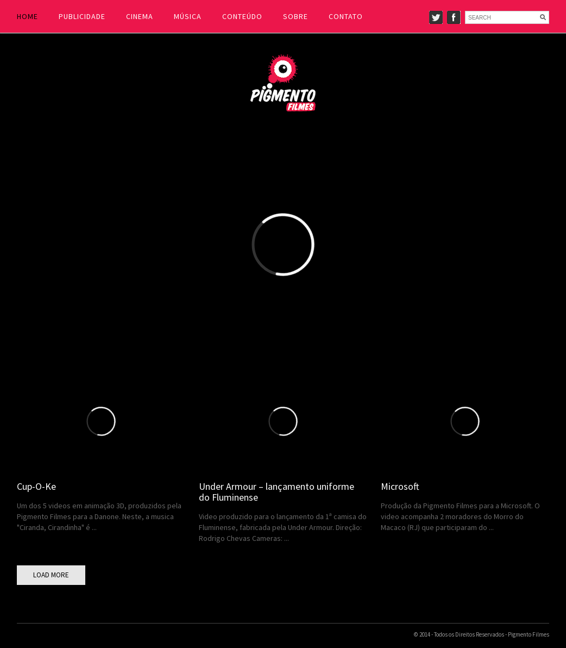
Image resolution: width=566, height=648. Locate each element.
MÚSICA (188, 16)
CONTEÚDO (242, 16)
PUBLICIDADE (82, 16)
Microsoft (400, 486)
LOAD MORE (51, 575)
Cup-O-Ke (36, 486)
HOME (27, 16)
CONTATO (346, 16)
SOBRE (295, 16)
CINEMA (139, 16)
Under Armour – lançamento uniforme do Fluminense (276, 491)
